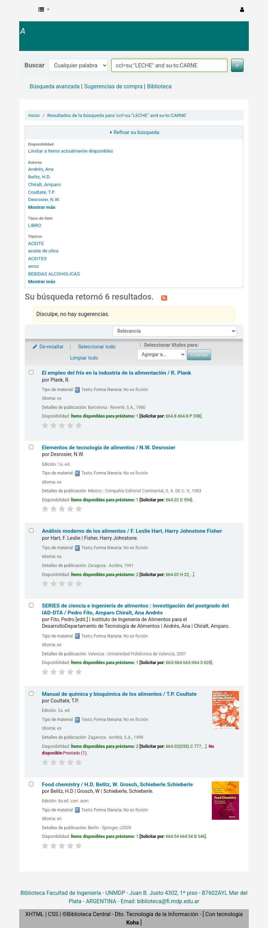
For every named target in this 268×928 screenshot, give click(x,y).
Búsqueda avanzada (55, 86)
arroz (33, 266)
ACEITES (37, 258)
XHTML (34, 914)
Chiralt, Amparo (44, 184)
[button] (44, 10)
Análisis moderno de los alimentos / (132, 531)
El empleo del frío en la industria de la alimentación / (116, 373)
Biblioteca (159, 86)
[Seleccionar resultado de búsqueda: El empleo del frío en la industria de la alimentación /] (31, 372)
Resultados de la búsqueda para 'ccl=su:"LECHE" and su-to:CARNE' (117, 115)
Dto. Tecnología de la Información (156, 914)
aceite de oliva (43, 250)
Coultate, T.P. (41, 192)
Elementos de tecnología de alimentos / (109, 447)
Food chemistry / (117, 784)
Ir (237, 65)
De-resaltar (48, 347)
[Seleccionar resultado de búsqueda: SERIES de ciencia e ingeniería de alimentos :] (31, 605)
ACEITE (36, 243)
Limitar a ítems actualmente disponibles (70, 151)
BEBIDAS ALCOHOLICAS (54, 274)
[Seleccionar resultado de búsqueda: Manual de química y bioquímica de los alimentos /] (31, 693)
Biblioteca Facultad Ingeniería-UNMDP (41, 17)
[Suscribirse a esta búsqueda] (164, 297)
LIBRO (34, 225)
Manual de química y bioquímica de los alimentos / (119, 694)
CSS (53, 914)
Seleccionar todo (97, 347)
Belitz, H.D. (39, 176)
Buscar (34, 65)
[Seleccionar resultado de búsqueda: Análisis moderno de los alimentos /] (31, 530)
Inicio (34, 115)
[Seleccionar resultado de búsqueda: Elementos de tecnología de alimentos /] (31, 447)
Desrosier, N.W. (44, 199)
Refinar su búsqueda (136, 132)
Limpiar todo (84, 358)
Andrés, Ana (40, 169)
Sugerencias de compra (113, 86)
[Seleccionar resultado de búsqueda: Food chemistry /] (31, 784)
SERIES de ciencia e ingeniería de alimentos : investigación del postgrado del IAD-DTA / (135, 609)
